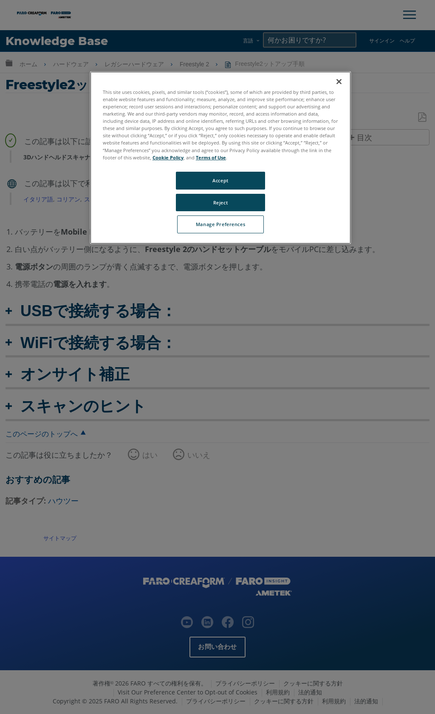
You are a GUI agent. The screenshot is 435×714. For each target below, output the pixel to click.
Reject (220, 202)
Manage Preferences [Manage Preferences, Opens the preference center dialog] (220, 224)
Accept (220, 180)
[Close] (339, 81)
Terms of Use (211, 157)
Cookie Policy (168, 157)
